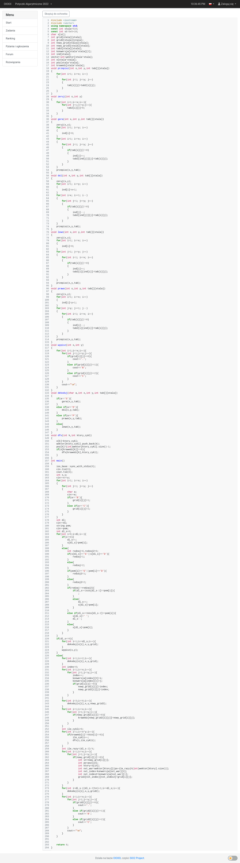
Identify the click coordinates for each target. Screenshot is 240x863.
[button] (33, 4)
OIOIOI (7, 3)
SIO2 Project (137, 858)
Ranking (10, 38)
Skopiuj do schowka (56, 13)
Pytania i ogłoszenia (17, 46)
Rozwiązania (13, 62)
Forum (9, 54)
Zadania (10, 30)
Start (8, 22)
